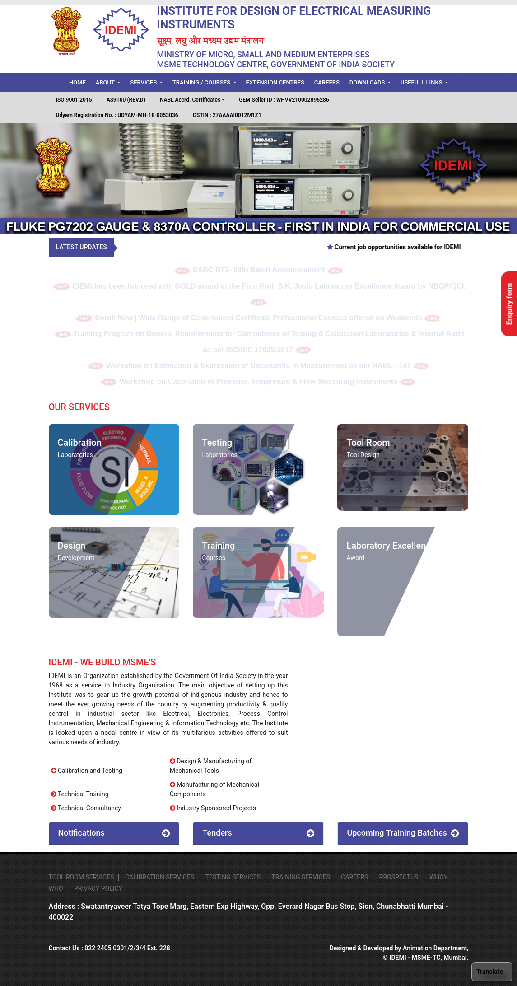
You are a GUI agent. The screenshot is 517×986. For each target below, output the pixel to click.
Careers (327, 82)
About (106, 82)
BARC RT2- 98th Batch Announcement (259, 270)
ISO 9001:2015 (74, 100)
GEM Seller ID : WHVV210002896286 (284, 100)
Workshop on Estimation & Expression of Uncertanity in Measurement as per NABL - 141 (258, 365)
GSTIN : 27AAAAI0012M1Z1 (227, 115)
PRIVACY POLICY (98, 888)
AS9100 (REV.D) (126, 100)
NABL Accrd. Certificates (190, 100)
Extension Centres (275, 82)
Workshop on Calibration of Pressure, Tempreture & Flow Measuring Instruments (258, 381)
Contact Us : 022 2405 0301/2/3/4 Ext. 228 (109, 948)
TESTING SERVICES (233, 877)
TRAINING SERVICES (300, 877)
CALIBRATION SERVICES (159, 877)
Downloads (368, 82)
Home (80, 82)
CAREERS (354, 877)
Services (144, 82)
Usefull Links (422, 82)
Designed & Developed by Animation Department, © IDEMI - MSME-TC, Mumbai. (399, 952)
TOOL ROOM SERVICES (81, 877)
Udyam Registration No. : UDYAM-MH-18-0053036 (117, 115)
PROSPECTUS (399, 877)
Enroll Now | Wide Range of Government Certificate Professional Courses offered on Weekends (258, 318)
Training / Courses (202, 82)
